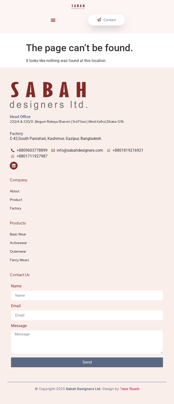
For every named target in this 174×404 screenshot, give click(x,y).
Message (19, 326)
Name (16, 286)
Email (16, 306)
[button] (53, 20)
